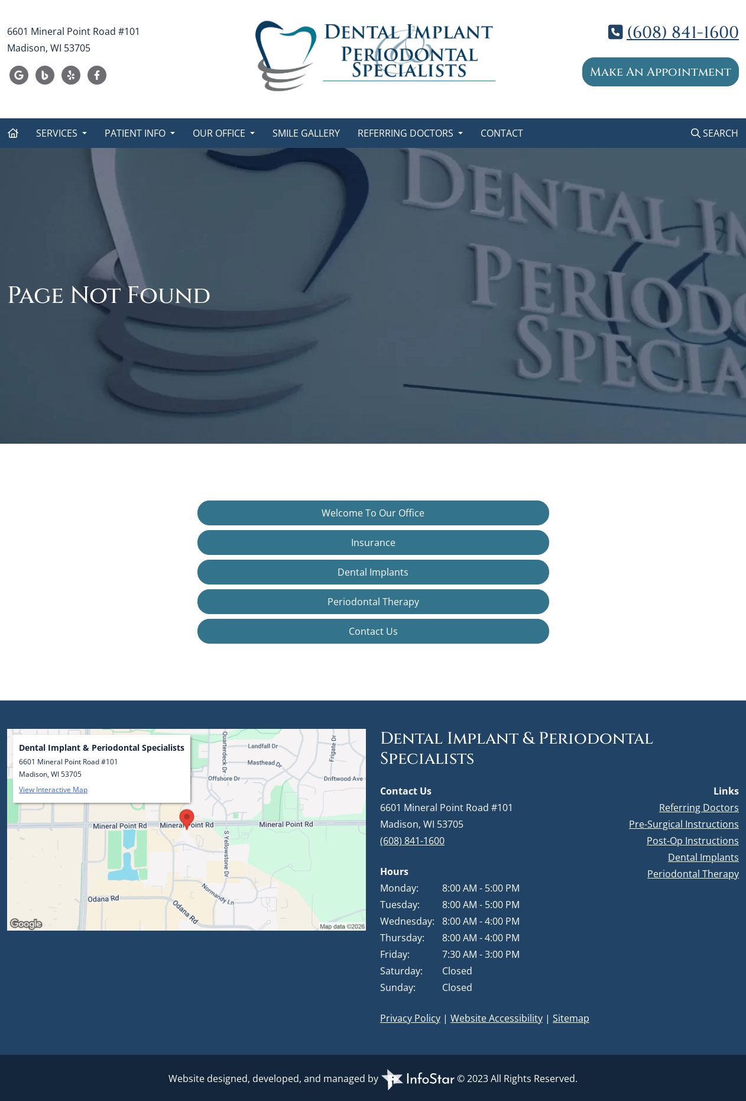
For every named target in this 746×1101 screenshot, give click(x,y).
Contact (502, 133)
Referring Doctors (407, 133)
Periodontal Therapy (373, 601)
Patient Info (136, 133)
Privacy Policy (410, 1018)
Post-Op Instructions (693, 840)
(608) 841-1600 (683, 33)
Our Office (220, 133)
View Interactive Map (53, 789)
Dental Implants (373, 572)
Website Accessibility (496, 1018)
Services (58, 133)
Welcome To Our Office (373, 512)
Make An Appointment (660, 72)
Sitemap (571, 1018)
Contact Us (373, 631)
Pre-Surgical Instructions (684, 824)
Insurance (373, 542)
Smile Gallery (306, 133)
